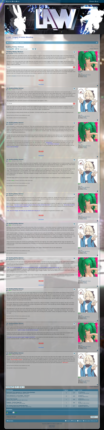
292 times (85, 76)
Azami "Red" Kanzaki (12, 399)
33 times (84, 117)
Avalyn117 (81, 395)
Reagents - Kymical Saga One (14, 402)
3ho (12, 403)
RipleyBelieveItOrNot (16, 406)
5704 (81, 73)
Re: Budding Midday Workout (15, 88)
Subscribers (9, 409)
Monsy (79, 112)
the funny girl (14, 396)
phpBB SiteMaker (52, 425)
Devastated (80, 71)
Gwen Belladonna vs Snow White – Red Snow (18, 395)
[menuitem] (13, 1)
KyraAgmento (14, 393)
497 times (85, 118)
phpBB (48, 423)
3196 (81, 115)
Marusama (14, 400)
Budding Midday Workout (15, 47)
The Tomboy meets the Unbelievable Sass (17, 405)
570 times (84, 75)
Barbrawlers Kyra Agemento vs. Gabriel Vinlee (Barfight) (21, 392)
